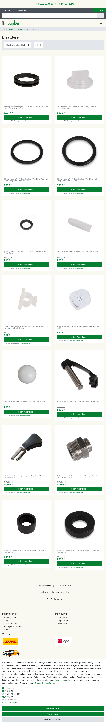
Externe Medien (13, 694)
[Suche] (100, 15)
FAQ (6, 620)
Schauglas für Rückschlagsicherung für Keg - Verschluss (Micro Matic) (79, 327)
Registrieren (63, 620)
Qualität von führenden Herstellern (54, 592)
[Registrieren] (20, 10)
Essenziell (11, 688)
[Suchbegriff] (49, 15)
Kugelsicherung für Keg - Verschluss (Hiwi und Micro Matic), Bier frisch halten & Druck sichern (26, 327)
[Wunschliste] (89, 10)
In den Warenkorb (32, 117)
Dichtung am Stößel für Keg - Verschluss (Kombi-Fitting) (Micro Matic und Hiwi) (78, 551)
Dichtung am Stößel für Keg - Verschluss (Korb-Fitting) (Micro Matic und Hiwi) (25, 551)
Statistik (10, 691)
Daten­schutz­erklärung (44, 683)
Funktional (11, 700)
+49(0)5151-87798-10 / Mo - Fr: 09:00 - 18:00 (53, 4)
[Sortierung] (17, 45)
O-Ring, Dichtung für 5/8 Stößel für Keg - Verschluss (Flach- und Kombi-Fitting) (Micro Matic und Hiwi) (26, 179)
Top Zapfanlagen (54, 599)
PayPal (10, 697)
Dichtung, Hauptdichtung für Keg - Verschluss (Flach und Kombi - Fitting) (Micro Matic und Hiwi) (26, 107)
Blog (6, 629)
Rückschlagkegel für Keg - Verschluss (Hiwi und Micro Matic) (78, 251)
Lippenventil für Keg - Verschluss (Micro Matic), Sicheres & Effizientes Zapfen (77, 107)
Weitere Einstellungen (11, 703)
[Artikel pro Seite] (38, 45)
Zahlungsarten (10, 618)
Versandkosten (25, 121)
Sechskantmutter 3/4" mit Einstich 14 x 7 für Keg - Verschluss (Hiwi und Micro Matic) (78, 476)
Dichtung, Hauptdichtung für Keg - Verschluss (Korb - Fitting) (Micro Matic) (25, 252)
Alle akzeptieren (53, 708)
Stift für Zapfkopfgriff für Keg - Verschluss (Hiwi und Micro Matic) (79, 401)
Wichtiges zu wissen (12, 626)
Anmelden (62, 618)
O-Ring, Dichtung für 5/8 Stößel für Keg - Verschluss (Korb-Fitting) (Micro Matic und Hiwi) (77, 179)
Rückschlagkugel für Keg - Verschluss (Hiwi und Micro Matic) (25, 401)
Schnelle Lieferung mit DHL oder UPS (54, 585)
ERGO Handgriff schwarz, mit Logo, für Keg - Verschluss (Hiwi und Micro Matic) (25, 476)
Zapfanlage (10, 29)
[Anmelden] (7, 10)
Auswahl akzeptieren (53, 720)
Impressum (60, 680)
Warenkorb (62, 623)
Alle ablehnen (53, 714)
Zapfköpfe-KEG (22, 29)
